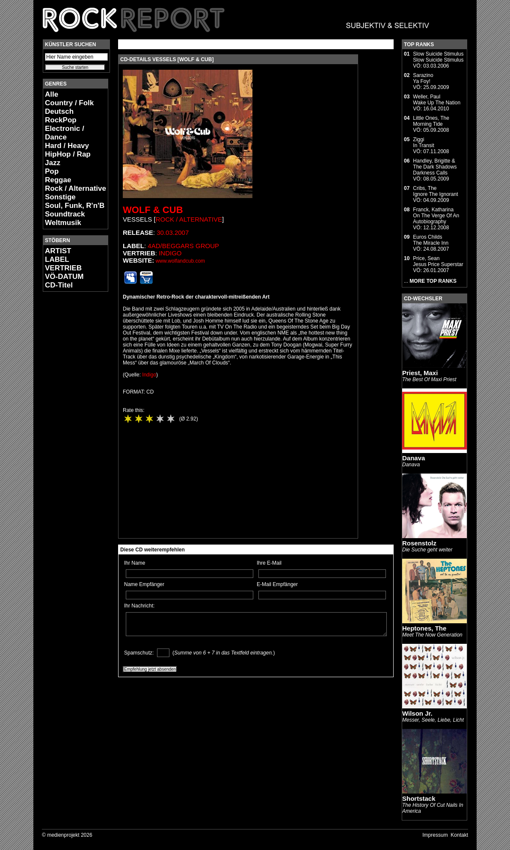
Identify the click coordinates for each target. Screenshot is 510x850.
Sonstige (60, 197)
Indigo (170, 253)
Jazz (52, 163)
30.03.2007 (173, 232)
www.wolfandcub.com (180, 261)
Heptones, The (424, 628)
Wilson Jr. (417, 713)
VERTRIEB (63, 268)
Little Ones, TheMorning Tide (431, 121)
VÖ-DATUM (64, 276)
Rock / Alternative (75, 188)
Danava (413, 458)
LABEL (57, 259)
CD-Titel (59, 285)
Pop (52, 171)
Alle (51, 94)
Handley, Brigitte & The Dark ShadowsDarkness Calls (435, 167)
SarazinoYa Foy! (423, 78)
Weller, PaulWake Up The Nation (436, 100)
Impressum (435, 835)
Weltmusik (63, 223)
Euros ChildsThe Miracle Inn (430, 240)
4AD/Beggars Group (183, 245)
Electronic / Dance (64, 132)
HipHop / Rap (68, 154)
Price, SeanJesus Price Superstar (438, 261)
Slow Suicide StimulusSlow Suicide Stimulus (438, 57)
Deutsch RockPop (61, 115)
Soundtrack (65, 214)
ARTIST (58, 251)
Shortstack (419, 798)
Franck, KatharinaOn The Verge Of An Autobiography (436, 216)
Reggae (58, 180)
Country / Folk (69, 103)
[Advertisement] (68, 426)
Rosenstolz (419, 543)
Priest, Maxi (420, 372)
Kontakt (459, 835)
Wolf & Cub (153, 209)
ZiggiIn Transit (423, 142)
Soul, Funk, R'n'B (74, 205)
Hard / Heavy (67, 146)
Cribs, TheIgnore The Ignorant (435, 191)
